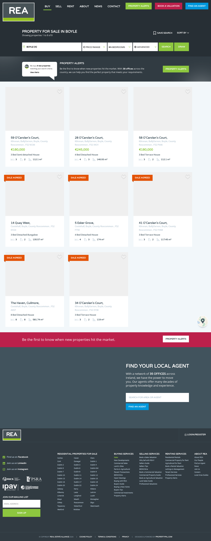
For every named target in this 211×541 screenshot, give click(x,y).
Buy (47, 6)
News (98, 6)
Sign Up (21, 513)
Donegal (77, 461)
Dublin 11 (77, 475)
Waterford (78, 506)
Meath (76, 499)
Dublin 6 (77, 468)
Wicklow (76, 510)
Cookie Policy (85, 537)
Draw (181, 46)
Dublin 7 (60, 472)
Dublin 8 (77, 472)
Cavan (76, 458)
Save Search (164, 33)
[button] (145, 47)
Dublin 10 (61, 475)
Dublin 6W (94, 468)
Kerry (76, 489)
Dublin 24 (94, 485)
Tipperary (61, 506)
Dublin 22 (77, 485)
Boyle (32, 47)
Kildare (93, 489)
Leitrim (93, 492)
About (84, 6)
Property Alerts (138, 6)
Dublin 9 (93, 472)
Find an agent (197, 6)
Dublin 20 (61, 485)
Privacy (125, 537)
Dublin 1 (93, 461)
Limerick (60, 496)
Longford (77, 496)
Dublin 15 (94, 479)
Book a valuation (169, 6)
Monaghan (94, 499)
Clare (92, 458)
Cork (59, 461)
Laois (76, 492)
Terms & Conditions (107, 537)
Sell (58, 6)
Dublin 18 (94, 482)
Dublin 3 (77, 465)
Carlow (60, 458)
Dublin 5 (60, 468)
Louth (92, 496)
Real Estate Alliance (59, 537)
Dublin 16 (61, 482)
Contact (114, 6)
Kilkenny (60, 492)
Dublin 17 (77, 482)
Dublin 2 (60, 465)
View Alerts (35, 72)
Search (166, 46)
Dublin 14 (77, 479)
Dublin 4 (93, 465)
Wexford (60, 510)
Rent (70, 6)
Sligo (92, 503)
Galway (60, 489)
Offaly (59, 503)
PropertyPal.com (164, 537)
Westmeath (94, 506)
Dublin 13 (61, 479)
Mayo (59, 499)
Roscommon (78, 503)
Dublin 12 (94, 475)
